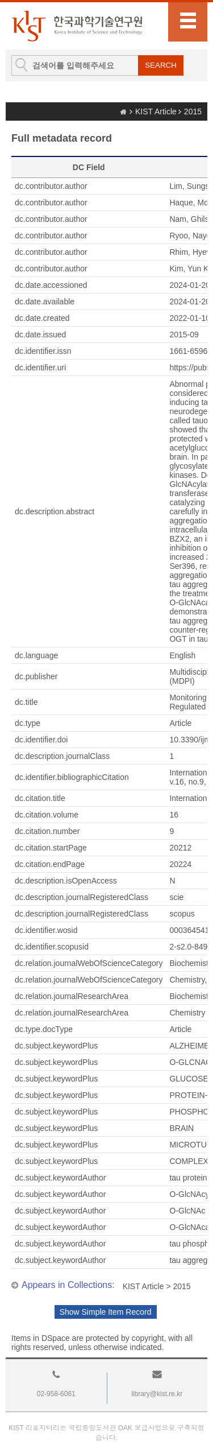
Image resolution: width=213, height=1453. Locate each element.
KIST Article (156, 111)
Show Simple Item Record (106, 1311)
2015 (193, 111)
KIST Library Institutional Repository (76, 26)
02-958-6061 (56, 1394)
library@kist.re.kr (156, 1394)
